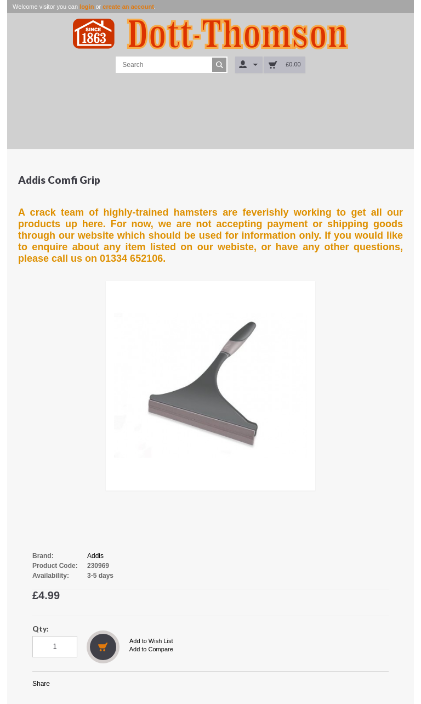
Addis (95, 556)
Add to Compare (151, 649)
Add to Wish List (151, 641)
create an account (128, 6)
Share (41, 684)
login (86, 6)
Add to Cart (103, 647)
